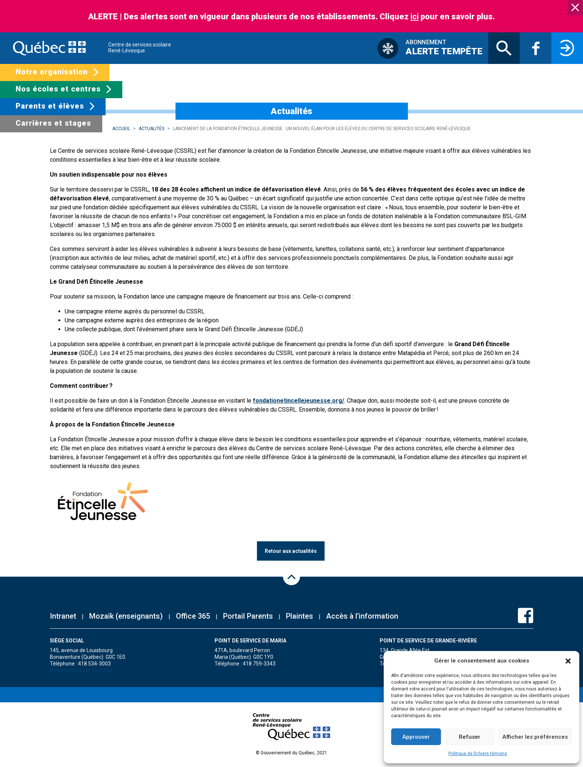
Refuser (469, 737)
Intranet (63, 616)
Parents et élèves (50, 105)
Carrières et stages (53, 123)
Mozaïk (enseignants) (126, 616)
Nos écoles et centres (58, 88)
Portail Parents (248, 616)
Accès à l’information (362, 616)
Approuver (416, 737)
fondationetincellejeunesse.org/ (298, 400)
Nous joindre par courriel (81, 670)
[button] (568, 660)
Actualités (151, 128)
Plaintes (299, 616)
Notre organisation (52, 71)
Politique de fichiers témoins (477, 753)
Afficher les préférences (535, 737)
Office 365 (193, 616)
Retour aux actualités (291, 551)
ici (414, 16)
